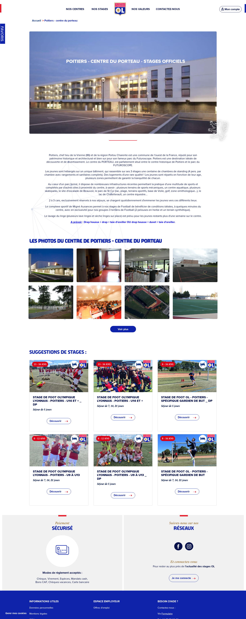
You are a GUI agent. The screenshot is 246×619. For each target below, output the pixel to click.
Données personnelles (41, 607)
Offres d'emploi (101, 607)
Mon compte (230, 9)
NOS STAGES (100, 9)
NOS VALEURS (141, 9)
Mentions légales (38, 613)
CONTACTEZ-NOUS (168, 9)
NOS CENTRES (76, 9)
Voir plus (123, 329)
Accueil (36, 20)
